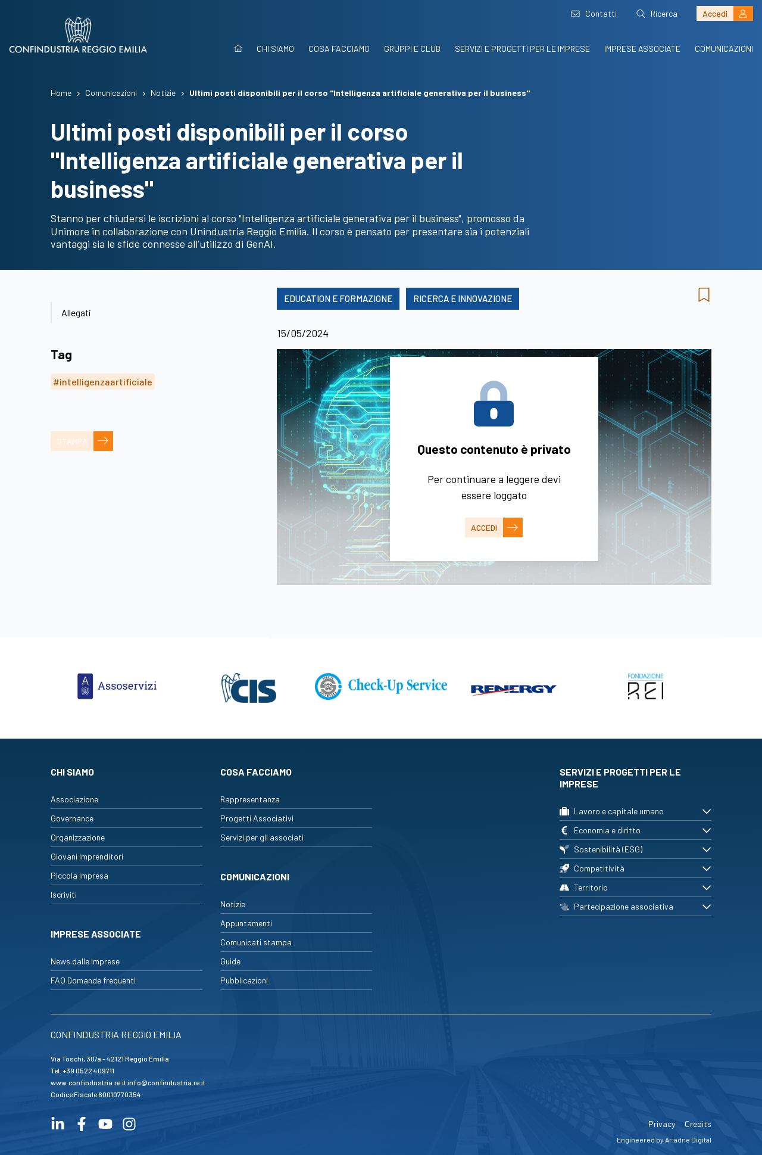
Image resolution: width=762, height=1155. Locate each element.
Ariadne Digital (688, 1139)
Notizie (232, 904)
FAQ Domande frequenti (93, 980)
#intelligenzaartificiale (102, 381)
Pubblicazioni (244, 980)
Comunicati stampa (256, 942)
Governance (72, 818)
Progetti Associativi (256, 818)
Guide (230, 961)
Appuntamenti (246, 923)
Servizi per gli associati (262, 837)
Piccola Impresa (79, 875)
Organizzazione (78, 837)
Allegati (76, 312)
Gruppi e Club (412, 48)
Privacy (661, 1124)
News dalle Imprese (85, 961)
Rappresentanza (250, 799)
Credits (698, 1124)
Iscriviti (64, 894)
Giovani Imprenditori (87, 856)
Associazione (74, 799)
